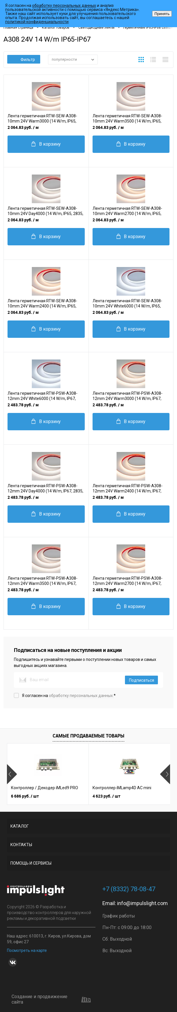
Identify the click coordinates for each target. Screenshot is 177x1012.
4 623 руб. (106, 796)
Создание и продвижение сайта (51, 999)
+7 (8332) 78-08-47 (128, 889)
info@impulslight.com (142, 903)
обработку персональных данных (64, 5)
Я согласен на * (69, 695)
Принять (161, 14)
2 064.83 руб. (23, 127)
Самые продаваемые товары (88, 736)
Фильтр (24, 59)
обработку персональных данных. (81, 695)
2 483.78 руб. (23, 404)
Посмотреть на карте (27, 950)
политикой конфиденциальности (37, 21)
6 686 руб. (25, 796)
